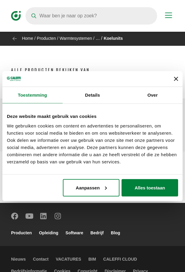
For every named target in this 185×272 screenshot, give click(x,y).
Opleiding (48, 232)
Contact (40, 259)
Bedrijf (97, 232)
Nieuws (18, 259)
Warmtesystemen (76, 38)
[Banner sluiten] (176, 79)
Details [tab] (92, 95)
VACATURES (68, 259)
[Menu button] (168, 16)
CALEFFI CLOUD (120, 259)
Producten (46, 38)
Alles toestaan (150, 187)
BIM (92, 259)
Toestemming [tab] (32, 95)
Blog (115, 232)
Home (27, 38)
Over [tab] (152, 95)
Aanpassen (91, 187)
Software (74, 232)
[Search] (91, 16)
